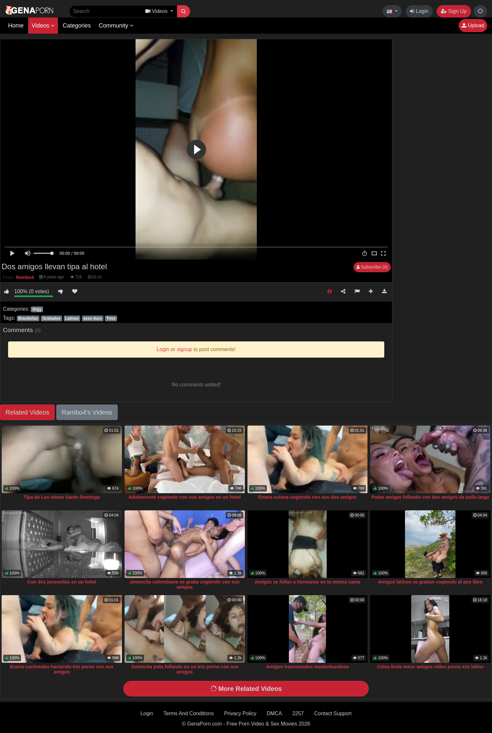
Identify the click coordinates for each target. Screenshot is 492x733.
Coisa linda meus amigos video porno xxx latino (430, 666)
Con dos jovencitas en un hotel (61, 581)
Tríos (111, 318)
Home (16, 25)
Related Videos (27, 412)
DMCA (274, 713)
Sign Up (453, 11)
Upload (473, 25)
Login (419, 11)
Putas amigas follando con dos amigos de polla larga (430, 497)
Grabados (51, 318)
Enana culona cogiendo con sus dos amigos (307, 497)
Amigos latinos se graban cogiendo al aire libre (430, 581)
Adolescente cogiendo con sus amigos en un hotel (184, 497)
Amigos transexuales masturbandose (307, 666)
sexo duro (92, 318)
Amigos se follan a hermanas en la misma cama (307, 581)
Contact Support (333, 713)
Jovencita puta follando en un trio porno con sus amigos (184, 669)
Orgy (36, 309)
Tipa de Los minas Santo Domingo (62, 497)
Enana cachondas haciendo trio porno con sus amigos (62, 669)
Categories (77, 25)
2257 (298, 713)
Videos (43, 25)
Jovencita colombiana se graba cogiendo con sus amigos (185, 584)
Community (116, 25)
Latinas (72, 318)
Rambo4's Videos (87, 412)
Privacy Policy (240, 713)
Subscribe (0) (372, 267)
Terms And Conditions (188, 713)
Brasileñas (28, 318)
